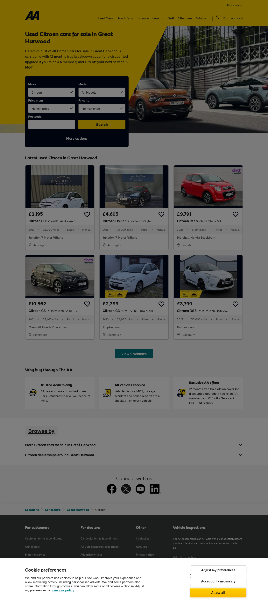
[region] (134, 581)
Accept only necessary (218, 581)
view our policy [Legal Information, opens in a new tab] (63, 590)
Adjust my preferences (218, 570)
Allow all (218, 592)
